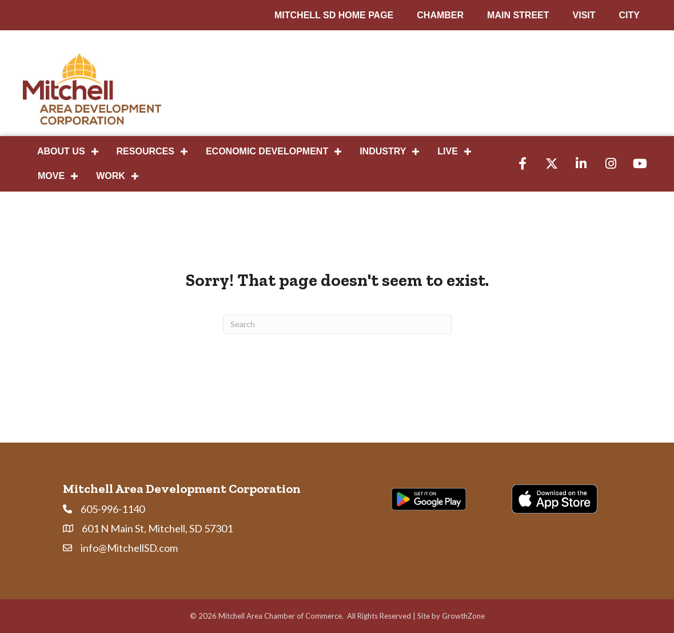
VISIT (584, 15)
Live (447, 151)
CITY (629, 15)
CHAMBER (440, 15)
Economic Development (267, 151)
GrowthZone (463, 615)
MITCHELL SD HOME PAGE (333, 15)
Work (110, 176)
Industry (383, 151)
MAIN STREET (518, 15)
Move (51, 176)
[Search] (337, 324)
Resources (145, 151)
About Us (61, 151)
